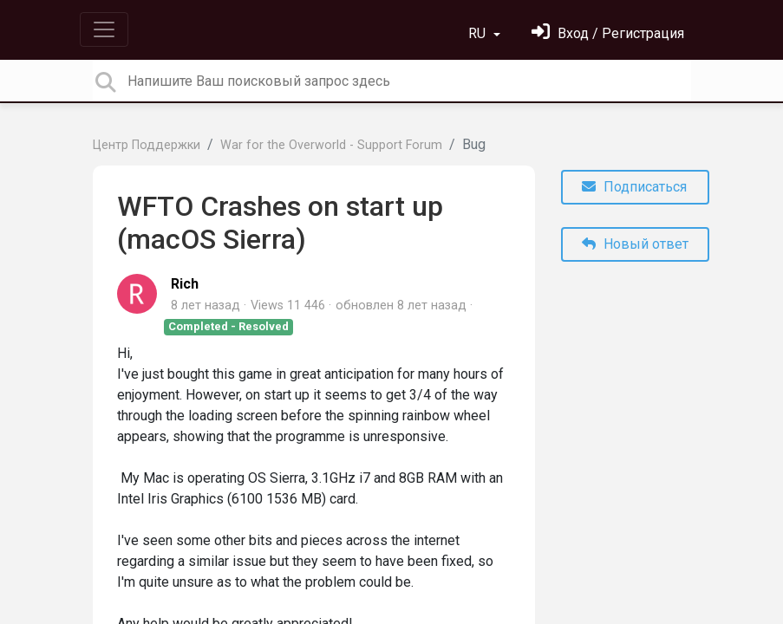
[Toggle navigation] (104, 29)
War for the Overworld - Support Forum (331, 145)
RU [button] (478, 33)
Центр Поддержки (146, 145)
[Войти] (608, 33)
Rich (185, 284)
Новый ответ (635, 244)
